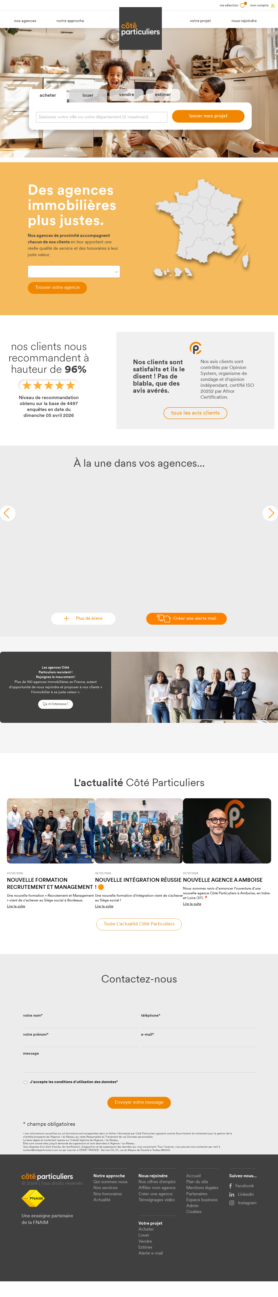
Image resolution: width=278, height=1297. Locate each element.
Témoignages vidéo (156, 1215)
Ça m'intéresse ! (55, 719)
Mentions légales (202, 1203)
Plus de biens (87, 634)
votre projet (200, 21)
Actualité (101, 1215)
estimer (163, 102)
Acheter (146, 1245)
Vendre (145, 1257)
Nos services (105, 1203)
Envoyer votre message (139, 1118)
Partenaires (196, 1209)
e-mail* (147, 1050)
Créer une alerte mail (194, 634)
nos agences (25, 21)
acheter (48, 103)
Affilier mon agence (157, 1203)
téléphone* (150, 1031)
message (31, 1069)
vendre (126, 102)
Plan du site (197, 1197)
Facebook (241, 1202)
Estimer (145, 1263)
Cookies (193, 1227)
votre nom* (33, 1031)
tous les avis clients (195, 428)
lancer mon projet (208, 123)
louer (88, 103)
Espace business (202, 1215)
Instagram (242, 1218)
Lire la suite (16, 922)
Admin (192, 1221)
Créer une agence (155, 1209)
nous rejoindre (244, 21)
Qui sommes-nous (110, 1197)
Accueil (193, 1191)
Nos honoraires (107, 1209)
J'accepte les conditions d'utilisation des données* (74, 1097)
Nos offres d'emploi (156, 1197)
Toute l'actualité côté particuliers (139, 939)
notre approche (70, 21)
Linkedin (241, 1210)
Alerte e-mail (150, 1269)
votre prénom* (36, 1050)
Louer (143, 1251)
